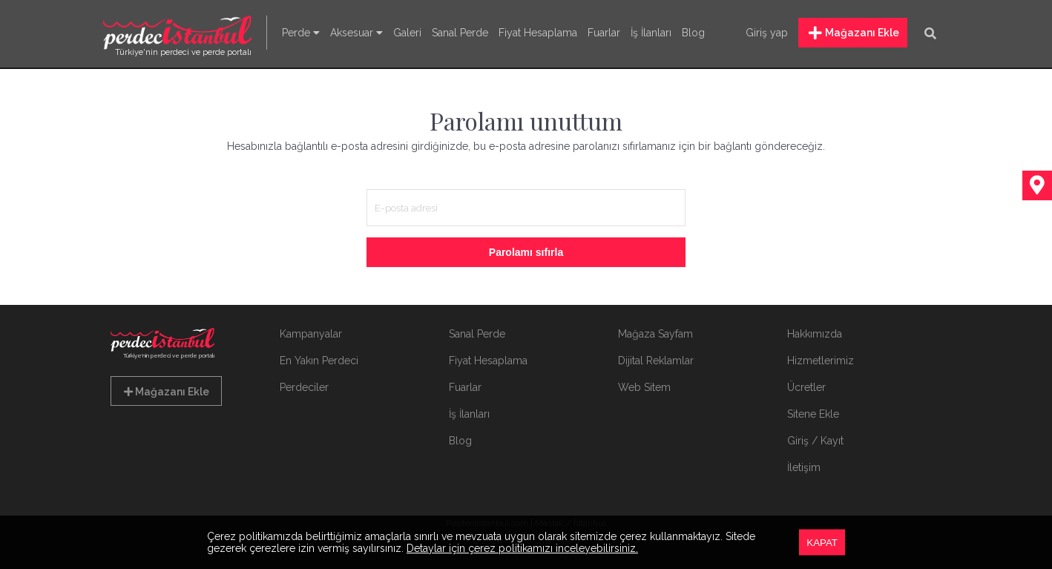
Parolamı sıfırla (526, 252)
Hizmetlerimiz (820, 360)
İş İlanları (651, 33)
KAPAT (822, 542)
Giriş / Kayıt (815, 441)
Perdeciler (304, 387)
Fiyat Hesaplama (538, 33)
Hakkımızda (814, 334)
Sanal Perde (460, 33)
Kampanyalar (311, 334)
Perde (301, 33)
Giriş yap (767, 33)
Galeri (407, 33)
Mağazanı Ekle (854, 33)
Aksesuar (356, 33)
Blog (693, 33)
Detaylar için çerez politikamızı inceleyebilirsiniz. (522, 548)
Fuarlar (604, 33)
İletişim (804, 467)
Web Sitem (644, 387)
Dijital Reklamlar (656, 360)
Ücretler (806, 387)
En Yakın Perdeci (319, 360)
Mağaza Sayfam (655, 334)
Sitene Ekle (813, 414)
